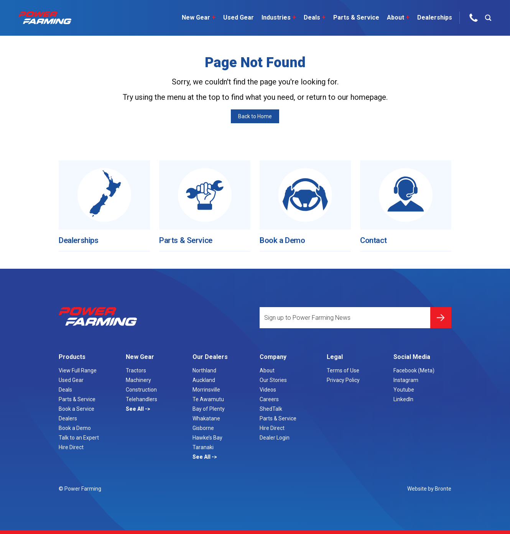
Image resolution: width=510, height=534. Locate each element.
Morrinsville (206, 390)
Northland (204, 370)
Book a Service (76, 409)
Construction (141, 390)
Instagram (405, 380)
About (395, 17)
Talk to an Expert (79, 438)
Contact (376, 234)
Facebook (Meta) (413, 370)
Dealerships (432, 17)
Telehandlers (141, 399)
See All (135, 409)
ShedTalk (271, 409)
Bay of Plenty (208, 409)
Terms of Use (343, 370)
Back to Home (255, 116)
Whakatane (206, 418)
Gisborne (203, 428)
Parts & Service (354, 17)
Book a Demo (286, 234)
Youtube (403, 390)
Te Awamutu (208, 399)
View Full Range (78, 370)
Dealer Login (275, 438)
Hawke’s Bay (207, 438)
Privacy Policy (343, 380)
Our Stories (273, 380)
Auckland (203, 380)
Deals (312, 17)
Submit (440, 313)
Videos (268, 390)
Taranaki (203, 447)
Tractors (136, 370)
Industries (276, 17)
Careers (269, 399)
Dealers (68, 418)
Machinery (138, 380)
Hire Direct (71, 447)
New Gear (196, 17)
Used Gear (235, 17)
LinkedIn (403, 399)
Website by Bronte (429, 489)
